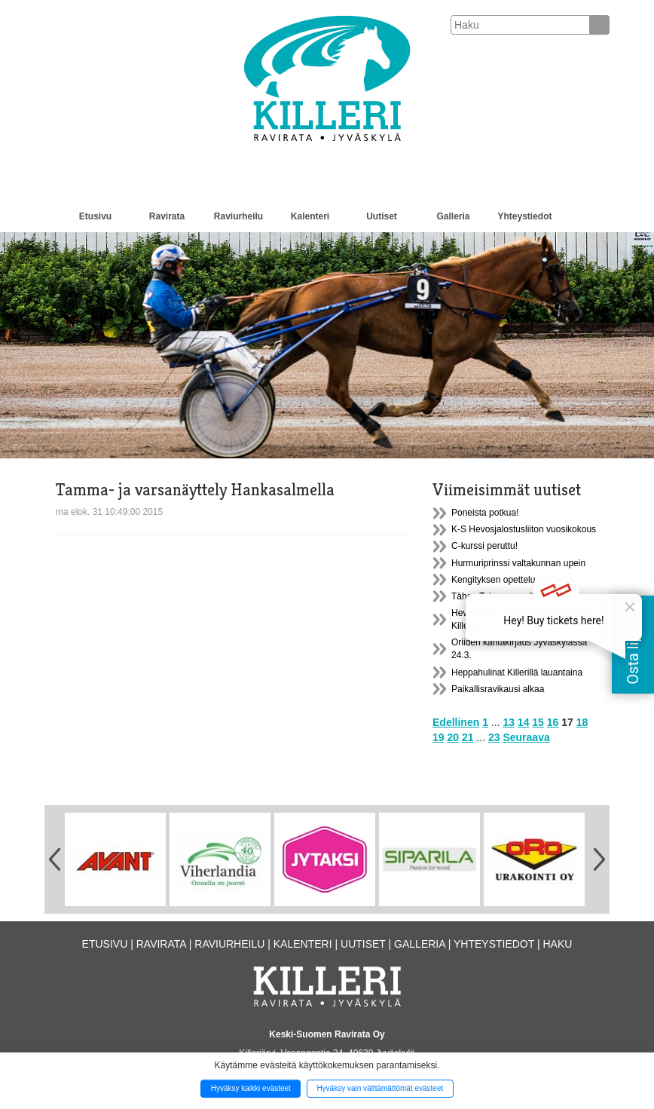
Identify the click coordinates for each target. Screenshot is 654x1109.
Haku (557, 944)
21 (468, 737)
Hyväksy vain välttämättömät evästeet (379, 1088)
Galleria (452, 216)
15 (538, 722)
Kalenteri (310, 216)
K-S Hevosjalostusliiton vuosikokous (523, 529)
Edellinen (455, 722)
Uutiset (381, 216)
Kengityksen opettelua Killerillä (512, 579)
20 (453, 737)
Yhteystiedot (524, 216)
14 (524, 722)
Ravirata (167, 216)
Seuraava (526, 737)
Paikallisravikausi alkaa (497, 689)
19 (438, 737)
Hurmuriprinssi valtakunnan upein (518, 563)
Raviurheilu (238, 216)
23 (494, 737)
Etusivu (95, 216)
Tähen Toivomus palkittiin (502, 596)
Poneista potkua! (484, 512)
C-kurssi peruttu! (484, 546)
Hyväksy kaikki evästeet (251, 1088)
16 (553, 722)
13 (509, 722)
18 (582, 722)
